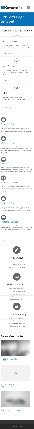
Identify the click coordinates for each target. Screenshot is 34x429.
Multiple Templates (9, 358)
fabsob (11, 360)
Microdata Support (9, 384)
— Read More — (7, 53)
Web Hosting (6, 163)
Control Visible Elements (11, 410)
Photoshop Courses (9, 124)
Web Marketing (7, 143)
